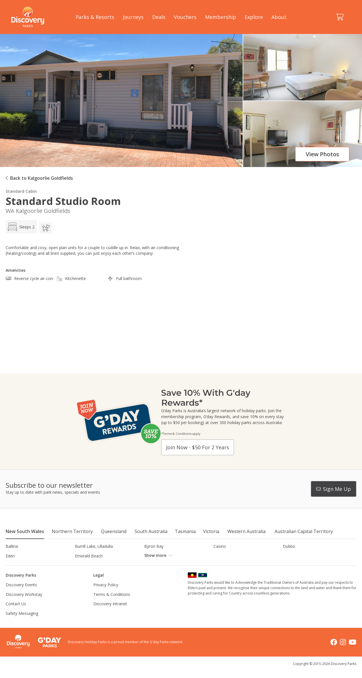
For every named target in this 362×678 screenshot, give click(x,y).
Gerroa (220, 556)
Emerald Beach (89, 556)
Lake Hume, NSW (160, 565)
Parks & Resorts (95, 17)
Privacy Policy (105, 594)
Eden (10, 556)
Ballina (12, 546)
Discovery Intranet (110, 613)
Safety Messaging (22, 623)
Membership (220, 17)
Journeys (133, 17)
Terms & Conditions (111, 603)
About (279, 17)
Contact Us (16, 613)
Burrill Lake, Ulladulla (94, 546)
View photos (322, 154)
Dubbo (289, 546)
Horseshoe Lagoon (23, 565)
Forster (151, 556)
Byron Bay (153, 546)
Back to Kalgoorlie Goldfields (41, 178)
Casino (220, 546)
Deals (158, 17)
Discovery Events (21, 594)
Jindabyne (83, 565)
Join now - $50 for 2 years (197, 447)
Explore (254, 17)
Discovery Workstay (24, 603)
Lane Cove (223, 565)
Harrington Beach (299, 556)
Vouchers (185, 17)
